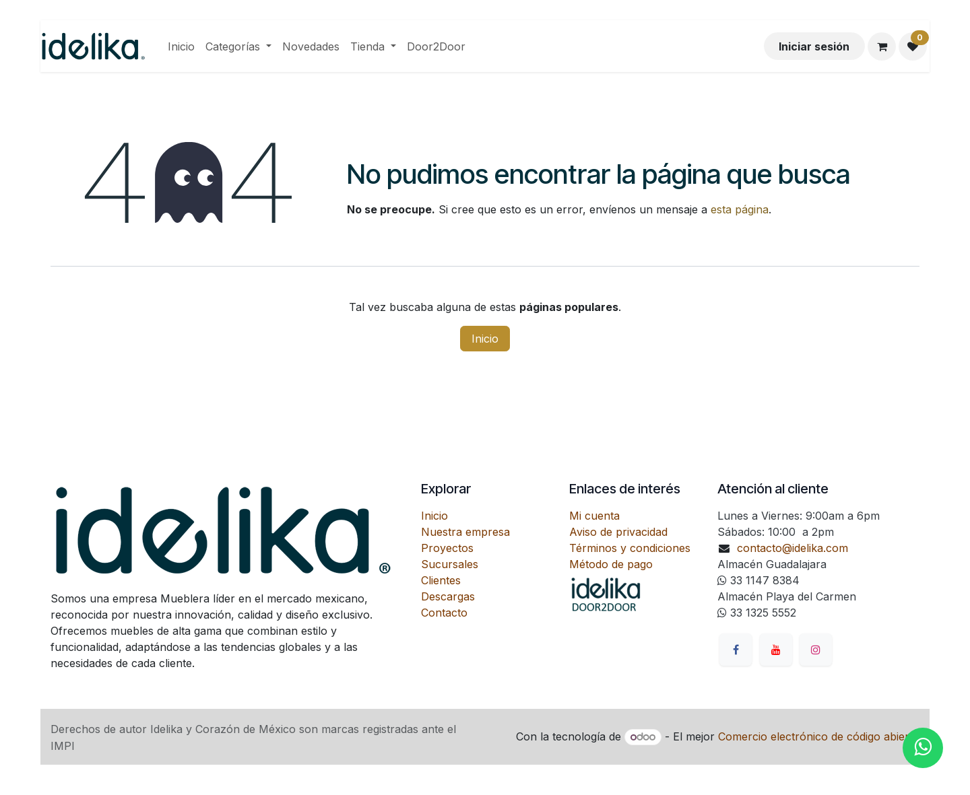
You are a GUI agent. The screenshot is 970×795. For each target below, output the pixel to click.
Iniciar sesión (814, 46)
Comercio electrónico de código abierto (818, 736)
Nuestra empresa (465, 532)
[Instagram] (816, 649)
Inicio (485, 338)
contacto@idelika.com (792, 548)
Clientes (441, 580)
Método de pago (611, 564)
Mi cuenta (594, 515)
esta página (740, 209)
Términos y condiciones (629, 548)
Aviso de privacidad (618, 532)
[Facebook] (735, 649)
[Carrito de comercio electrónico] (882, 46)
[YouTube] (776, 649)
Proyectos (447, 548)
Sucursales (449, 564)
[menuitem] (181, 46)
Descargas (448, 596)
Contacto (444, 612)
